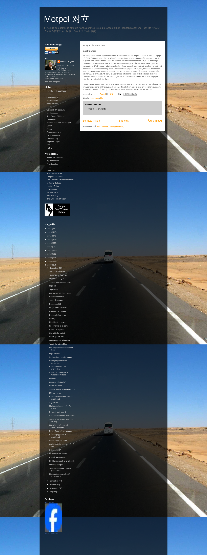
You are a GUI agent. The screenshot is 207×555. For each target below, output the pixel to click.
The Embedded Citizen (56, 199)
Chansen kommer (56, 297)
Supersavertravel (54, 132)
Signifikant (53, 402)
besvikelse (95, 98)
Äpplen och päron (56, 329)
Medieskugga (52, 113)
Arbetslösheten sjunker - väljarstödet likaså (59, 373)
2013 (49, 243)
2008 (49, 261)
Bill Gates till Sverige (57, 311)
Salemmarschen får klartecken (61, 415)
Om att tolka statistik (57, 333)
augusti (53, 492)
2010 (49, 254)
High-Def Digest (53, 142)
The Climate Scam (54, 173)
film (101, 98)
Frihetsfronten (52, 100)
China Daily (51, 119)
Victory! (52, 318)
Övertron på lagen (56, 278)
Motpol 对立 (66, 19)
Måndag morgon (56, 465)
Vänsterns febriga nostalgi (60, 282)
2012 (49, 247)
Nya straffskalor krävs (58, 440)
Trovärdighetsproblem (58, 344)
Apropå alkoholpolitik (57, 457)
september (54, 488)
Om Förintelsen (53, 135)
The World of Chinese (56, 116)
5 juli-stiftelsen (53, 161)
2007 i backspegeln (57, 271)
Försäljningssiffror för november (58, 362)
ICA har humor (55, 393)
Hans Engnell (49, 502)
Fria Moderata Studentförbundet (60, 180)
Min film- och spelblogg (56, 91)
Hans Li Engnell (67, 61)
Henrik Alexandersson (56, 157)
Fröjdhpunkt (52, 189)
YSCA (49, 126)
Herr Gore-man (55, 386)
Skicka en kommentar (97, 109)
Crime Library (52, 138)
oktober (53, 485)
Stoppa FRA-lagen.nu (56, 110)
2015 (49, 236)
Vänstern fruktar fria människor (57, 368)
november (54, 481)
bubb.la (50, 94)
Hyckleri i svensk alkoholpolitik (61, 461)
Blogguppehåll (55, 304)
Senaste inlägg (91, 120)
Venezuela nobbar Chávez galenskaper (60, 469)
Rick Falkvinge (53, 195)
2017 (49, 228)
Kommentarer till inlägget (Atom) (110, 126)
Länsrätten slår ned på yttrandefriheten (58, 426)
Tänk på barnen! (56, 300)
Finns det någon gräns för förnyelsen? (59, 475)
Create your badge (51, 533)
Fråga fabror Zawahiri (58, 308)
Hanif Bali (51, 170)
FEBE (49, 148)
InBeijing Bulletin (54, 183)
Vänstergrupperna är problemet (57, 436)
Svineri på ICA (55, 450)
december (54, 268)
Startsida (124, 120)
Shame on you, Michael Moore (61, 389)
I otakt (49, 167)
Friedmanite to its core (58, 326)
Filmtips (52, 378)
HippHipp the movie (57, 322)
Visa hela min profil (52, 82)
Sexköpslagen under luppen (60, 357)
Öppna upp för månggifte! (59, 340)
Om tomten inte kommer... (60, 293)
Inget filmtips (54, 353)
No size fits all (52, 192)
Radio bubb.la (52, 97)
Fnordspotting (52, 164)
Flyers (49, 129)
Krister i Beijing (53, 186)
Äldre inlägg (155, 120)
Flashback (51, 107)
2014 (49, 239)
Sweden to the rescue (58, 454)
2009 (49, 258)
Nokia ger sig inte (56, 337)
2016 (49, 232)
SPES (49, 145)
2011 (49, 250)
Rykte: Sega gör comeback (60, 431)
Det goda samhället (55, 177)
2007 (49, 265)
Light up (52, 286)
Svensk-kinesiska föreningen (59, 123)
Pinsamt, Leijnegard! (57, 412)
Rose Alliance (52, 103)
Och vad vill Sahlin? (57, 382)
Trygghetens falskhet (57, 275)
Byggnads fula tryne (57, 315)
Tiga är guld (54, 289)
